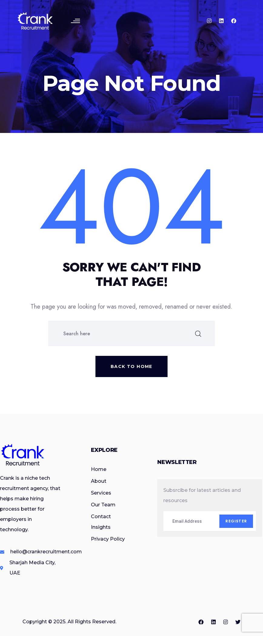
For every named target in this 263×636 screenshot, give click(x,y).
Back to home (131, 366)
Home (98, 469)
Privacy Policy (108, 539)
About (98, 481)
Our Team (103, 505)
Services (101, 493)
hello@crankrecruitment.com (46, 552)
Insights (101, 527)
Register (236, 521)
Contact (101, 516)
